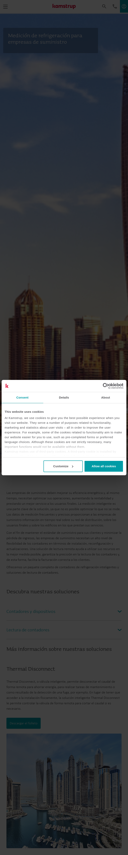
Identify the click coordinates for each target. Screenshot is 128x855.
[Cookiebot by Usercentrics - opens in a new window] (105, 386)
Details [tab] (64, 397)
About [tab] (105, 397)
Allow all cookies (104, 466)
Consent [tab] (22, 397)
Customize (63, 466)
